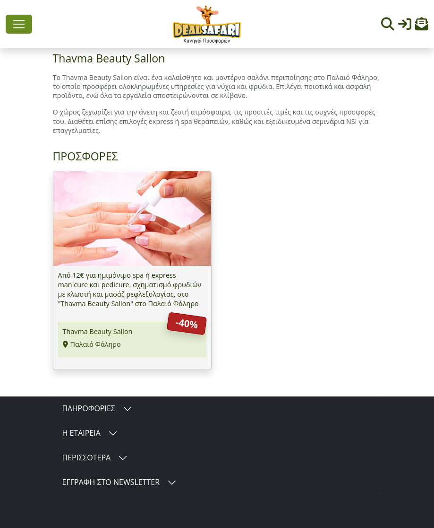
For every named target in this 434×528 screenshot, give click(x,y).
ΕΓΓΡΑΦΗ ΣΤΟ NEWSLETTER (111, 482)
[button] (421, 26)
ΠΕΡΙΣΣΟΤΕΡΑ (86, 457)
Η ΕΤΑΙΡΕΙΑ (81, 433)
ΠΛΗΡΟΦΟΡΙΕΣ (88, 408)
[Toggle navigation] (19, 24)
